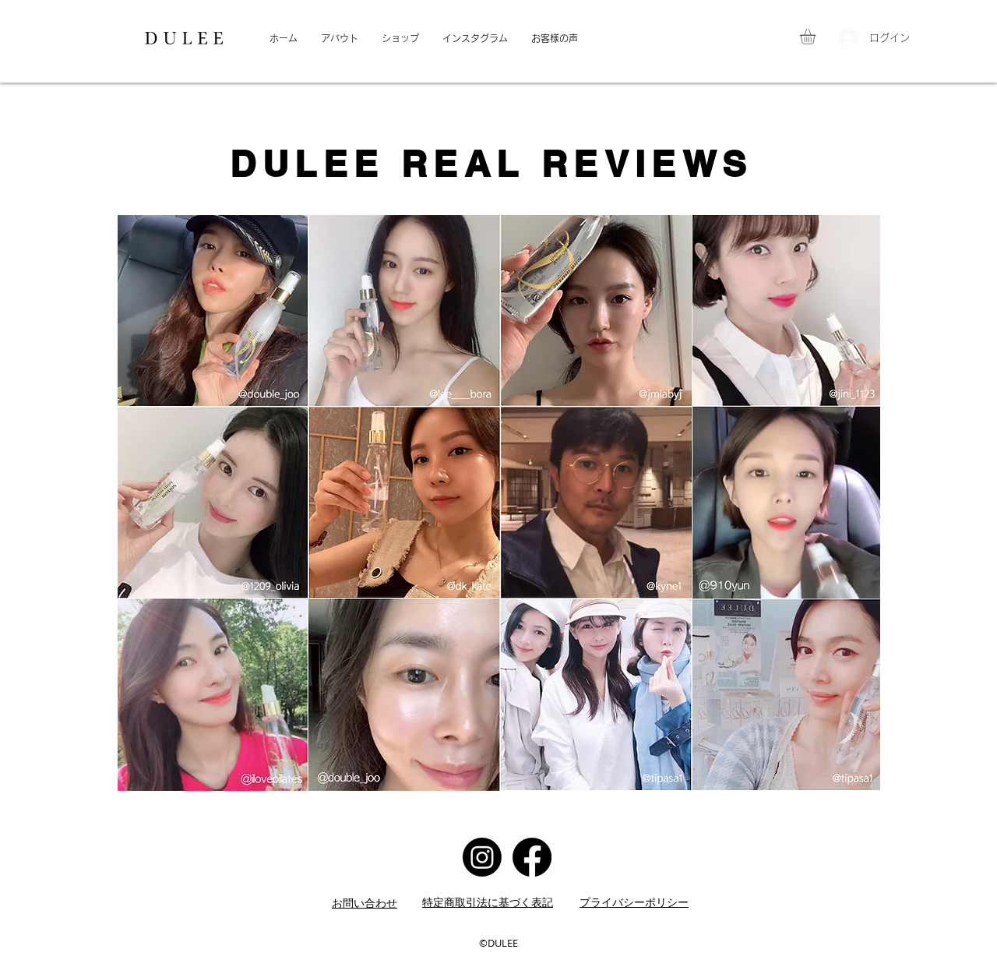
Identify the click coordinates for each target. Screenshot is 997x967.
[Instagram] (482, 857)
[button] (816, 36)
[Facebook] (532, 857)
